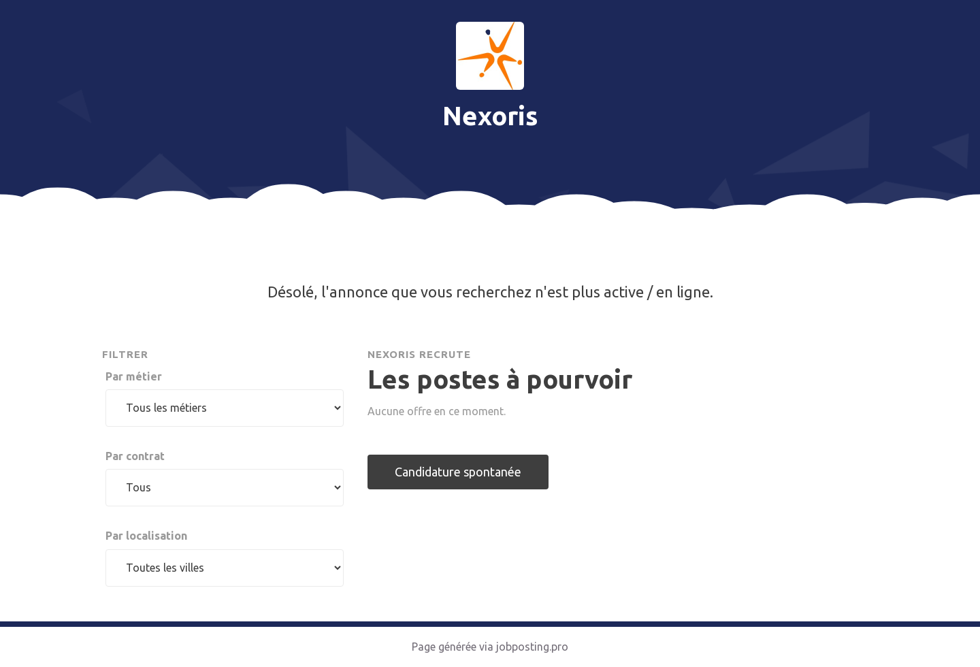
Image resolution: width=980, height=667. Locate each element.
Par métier (133, 376)
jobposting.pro (532, 646)
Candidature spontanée (458, 471)
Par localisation (146, 536)
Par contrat (135, 456)
